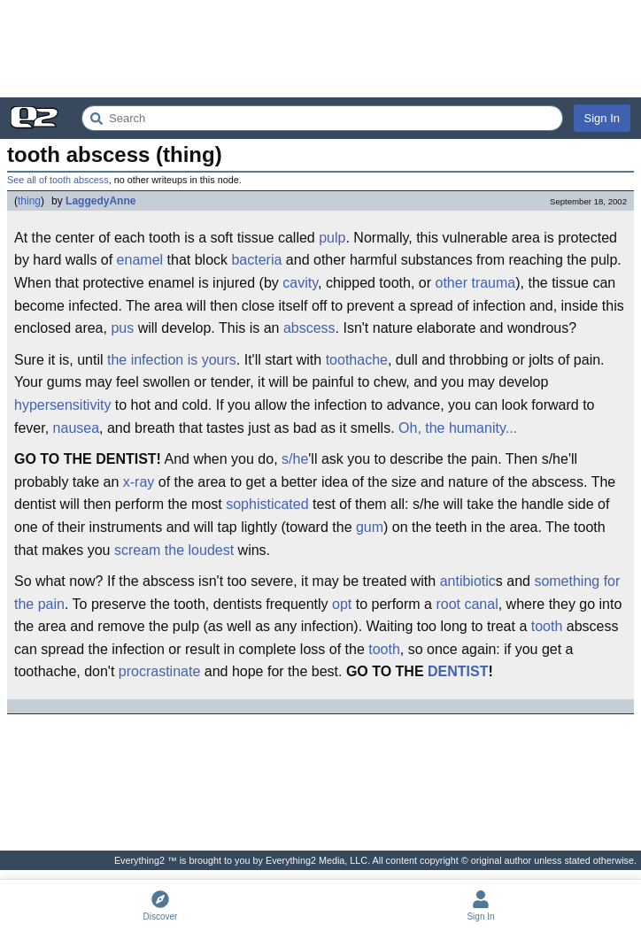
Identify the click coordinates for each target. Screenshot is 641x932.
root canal (467, 604)
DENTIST (458, 671)
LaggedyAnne (100, 201)
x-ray (139, 481)
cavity (300, 282)
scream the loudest (174, 550)
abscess (309, 327)
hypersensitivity (62, 404)
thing (29, 201)
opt (341, 604)
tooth (547, 626)
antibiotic (468, 581)
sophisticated (267, 504)
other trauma (476, 282)
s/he (295, 458)
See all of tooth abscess (58, 179)
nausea (76, 427)
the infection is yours (171, 359)
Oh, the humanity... (457, 427)
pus (122, 327)
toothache (357, 359)
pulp (332, 237)
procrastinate (160, 671)
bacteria (256, 259)
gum (369, 527)
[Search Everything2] (322, 118)
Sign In (602, 118)
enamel (140, 259)
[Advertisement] (320, 48)
